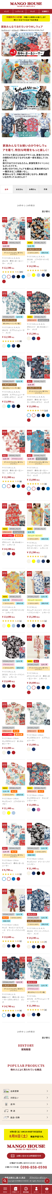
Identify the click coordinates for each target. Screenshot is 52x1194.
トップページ (6, 30)
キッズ (32, 11)
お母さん (32, 189)
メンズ (6, 11)
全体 (6, 189)
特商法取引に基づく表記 (15, 1177)
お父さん (19, 189)
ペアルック (15, 30)
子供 (45, 189)
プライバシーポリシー (38, 1177)
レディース (19, 11)
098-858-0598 (34, 1166)
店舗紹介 (45, 11)
